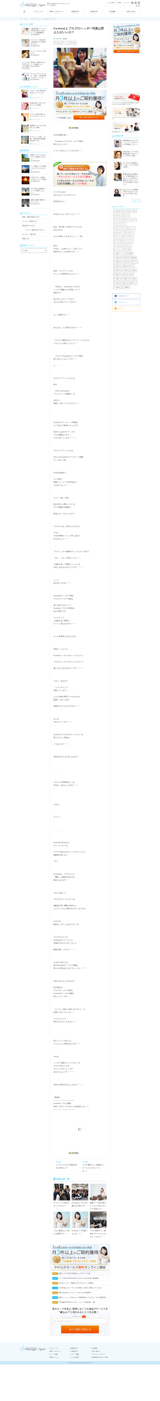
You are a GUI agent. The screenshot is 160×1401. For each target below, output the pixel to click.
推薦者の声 (75, 12)
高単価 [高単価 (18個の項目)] (117, 287)
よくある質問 (111, 2)
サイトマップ (126, 2)
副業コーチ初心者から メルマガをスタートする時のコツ (98, 1206)
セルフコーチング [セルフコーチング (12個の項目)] (120, 228)
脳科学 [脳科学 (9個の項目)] (126, 278)
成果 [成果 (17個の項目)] (117, 274)
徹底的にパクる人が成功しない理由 (38, 126)
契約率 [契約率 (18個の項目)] (125, 266)
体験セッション (54, 1357)
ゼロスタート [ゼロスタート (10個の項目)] (119, 232)
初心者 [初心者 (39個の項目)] (117, 257)
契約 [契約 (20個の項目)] (117, 266)
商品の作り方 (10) (28, 225)
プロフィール (38, 12)
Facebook (58, 42)
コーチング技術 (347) (29, 221)
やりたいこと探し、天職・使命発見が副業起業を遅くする (38, 139)
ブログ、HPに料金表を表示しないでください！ (38, 93)
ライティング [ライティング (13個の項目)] (119, 249)
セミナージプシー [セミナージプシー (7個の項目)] (120, 223)
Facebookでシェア (123, 296)
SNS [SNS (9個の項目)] (126, 211)
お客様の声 (94, 12)
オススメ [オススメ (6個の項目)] (118, 215)
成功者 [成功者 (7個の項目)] (134, 270)
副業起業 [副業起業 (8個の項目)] (133, 257)
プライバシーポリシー (98, 1354)
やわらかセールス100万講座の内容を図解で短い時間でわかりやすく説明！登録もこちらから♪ (126, 103)
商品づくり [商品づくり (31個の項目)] (134, 262)
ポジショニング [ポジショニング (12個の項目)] (128, 240)
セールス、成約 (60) (29, 234)
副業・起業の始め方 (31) (30, 217)
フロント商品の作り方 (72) (35, 230)
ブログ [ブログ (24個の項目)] (117, 240)
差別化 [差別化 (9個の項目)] (126, 270)
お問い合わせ (131, 12)
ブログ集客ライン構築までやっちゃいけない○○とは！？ (93, 1168)
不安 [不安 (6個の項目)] (129, 249)
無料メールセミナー (56, 12)
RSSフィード (122, 308)
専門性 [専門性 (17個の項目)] (117, 270)
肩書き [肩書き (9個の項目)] (117, 278)
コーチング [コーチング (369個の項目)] (119, 219)
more (135, 201)
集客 (26, 18)
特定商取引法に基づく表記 (100, 1357)
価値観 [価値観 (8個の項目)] (130, 253)
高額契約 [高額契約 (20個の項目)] (126, 287)
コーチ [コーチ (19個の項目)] (127, 215)
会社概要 (119, 2)
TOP (21, 18)
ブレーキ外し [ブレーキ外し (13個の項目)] (128, 236)
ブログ (66, 42)
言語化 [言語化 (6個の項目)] (134, 278)
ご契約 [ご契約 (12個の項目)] (133, 211)
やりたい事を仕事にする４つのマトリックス (38, 115)
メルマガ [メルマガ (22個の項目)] (118, 245)
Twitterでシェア (122, 302)
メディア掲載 (75, 1354)
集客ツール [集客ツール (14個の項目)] (133, 283)
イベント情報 (54, 1354)
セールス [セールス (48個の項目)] (132, 228)
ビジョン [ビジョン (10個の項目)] (118, 236)
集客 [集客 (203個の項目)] (124, 283)
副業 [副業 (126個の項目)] (125, 257)
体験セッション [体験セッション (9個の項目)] (120, 253)
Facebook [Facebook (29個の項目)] (118, 211)
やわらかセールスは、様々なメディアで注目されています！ (126, 117)
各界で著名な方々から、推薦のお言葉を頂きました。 (126, 131)
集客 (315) (25, 238)
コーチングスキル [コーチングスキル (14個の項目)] (131, 219)
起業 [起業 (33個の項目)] (117, 283)
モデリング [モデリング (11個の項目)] (128, 245)
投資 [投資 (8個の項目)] (124, 274)
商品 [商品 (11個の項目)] (125, 262)
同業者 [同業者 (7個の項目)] (117, 262)
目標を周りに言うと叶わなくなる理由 (38, 104)
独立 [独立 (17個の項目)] (131, 274)
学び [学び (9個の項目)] (132, 266)
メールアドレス (76, 1316)
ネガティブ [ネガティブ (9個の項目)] (130, 232)
